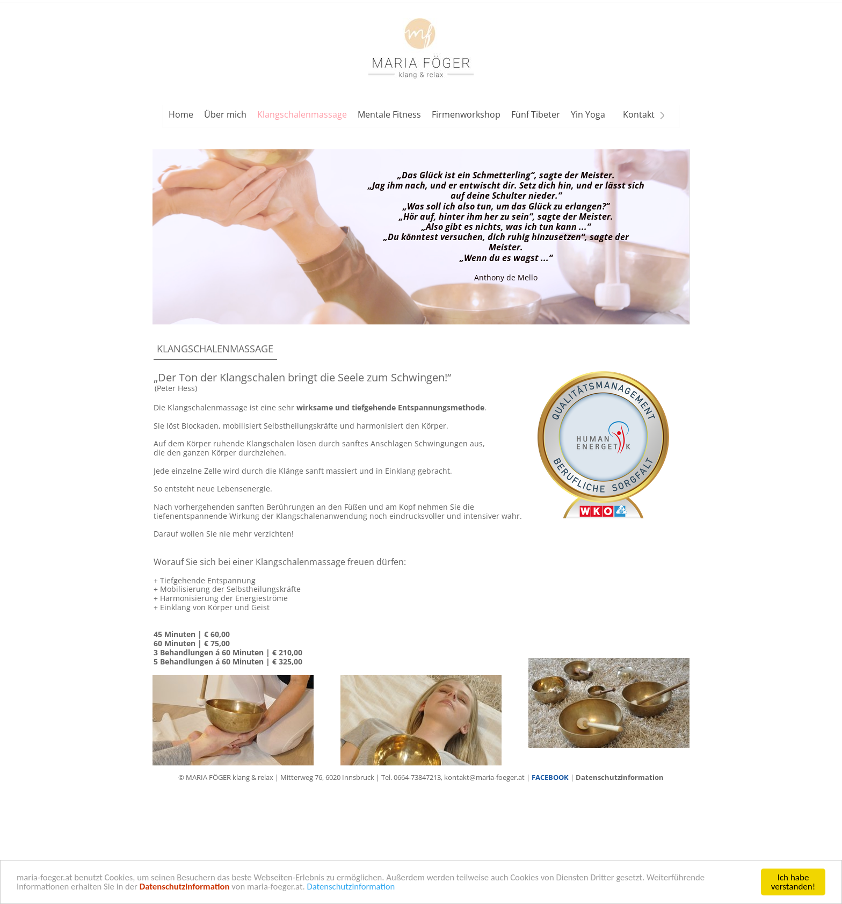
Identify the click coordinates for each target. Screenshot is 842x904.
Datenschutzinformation (357, 890)
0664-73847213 (417, 777)
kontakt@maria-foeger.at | (488, 777)
